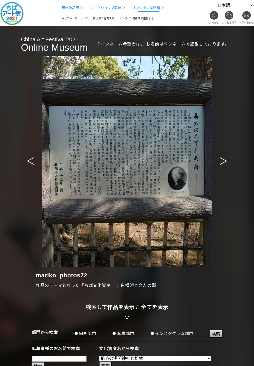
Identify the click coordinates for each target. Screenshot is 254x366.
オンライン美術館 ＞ (148, 8)
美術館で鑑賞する (103, 18)
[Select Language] (235, 5)
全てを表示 (154, 307)
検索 (216, 334)
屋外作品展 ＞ (73, 8)
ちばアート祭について (75, 18)
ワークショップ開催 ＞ (108, 8)
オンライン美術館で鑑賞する (136, 18)
